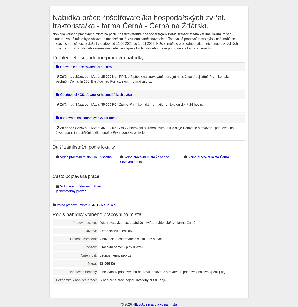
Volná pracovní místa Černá (208, 157)
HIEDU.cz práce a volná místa (155, 304)
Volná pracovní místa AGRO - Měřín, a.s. (86, 205)
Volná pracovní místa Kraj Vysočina (86, 157)
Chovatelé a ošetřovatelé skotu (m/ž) (85, 67)
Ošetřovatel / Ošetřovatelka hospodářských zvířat (94, 94)
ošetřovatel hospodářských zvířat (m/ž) (86, 118)
